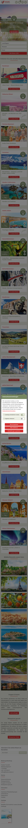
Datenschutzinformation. (9, 411)
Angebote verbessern (9, 418)
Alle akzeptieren (14, 424)
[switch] (22, 419)
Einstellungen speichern (14, 431)
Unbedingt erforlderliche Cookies (12, 414)
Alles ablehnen (14, 427)
